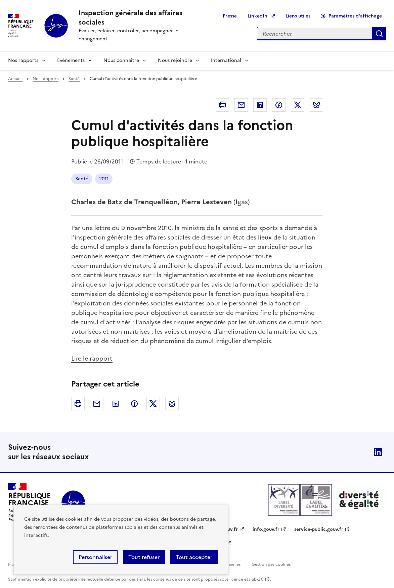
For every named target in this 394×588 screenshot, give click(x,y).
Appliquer (379, 33)
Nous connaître (121, 60)
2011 (103, 178)
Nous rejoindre (175, 60)
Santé (74, 79)
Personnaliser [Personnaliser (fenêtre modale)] (95, 557)
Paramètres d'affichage (355, 16)
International (226, 60)
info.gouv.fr (266, 529)
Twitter (297, 105)
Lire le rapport (92, 358)
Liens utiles (298, 16)
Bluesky (316, 105)
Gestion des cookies (271, 564)
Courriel (241, 105)
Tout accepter (194, 557)
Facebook (279, 105)
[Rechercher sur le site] (315, 33)
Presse (230, 16)
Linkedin (260, 105)
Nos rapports (23, 60)
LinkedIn (257, 16)
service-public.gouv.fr (318, 529)
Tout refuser (144, 557)
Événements (71, 60)
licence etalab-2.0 (246, 579)
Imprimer (222, 105)
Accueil (15, 79)
